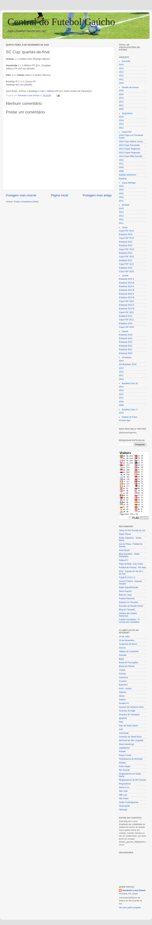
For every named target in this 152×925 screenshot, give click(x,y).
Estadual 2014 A (126, 286)
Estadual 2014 (125, 242)
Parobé (122, 751)
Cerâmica (123, 677)
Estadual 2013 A (126, 294)
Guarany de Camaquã (129, 714)
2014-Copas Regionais (129, 149)
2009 (121, 171)
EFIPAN (125, 205)
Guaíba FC (124, 703)
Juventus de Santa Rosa (130, 737)
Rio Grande (124, 770)
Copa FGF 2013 (126, 249)
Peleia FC (123, 560)
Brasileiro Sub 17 (130, 409)
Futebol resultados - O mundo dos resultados (129, 620)
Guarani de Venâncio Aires (131, 707)
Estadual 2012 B (126, 308)
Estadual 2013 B (126, 297)
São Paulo (124, 798)
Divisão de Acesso (130, 87)
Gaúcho (122, 692)
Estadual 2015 (125, 234)
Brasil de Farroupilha (128, 662)
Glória (122, 696)
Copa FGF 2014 (126, 238)
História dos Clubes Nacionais (128, 614)
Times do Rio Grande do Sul (132, 530)
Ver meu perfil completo (130, 907)
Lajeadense (124, 748)
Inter (121, 722)
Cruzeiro (123, 681)
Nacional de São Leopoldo (131, 740)
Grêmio (122, 700)
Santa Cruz (124, 787)
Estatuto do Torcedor (128, 602)
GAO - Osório (125, 688)
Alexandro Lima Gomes (134, 890)
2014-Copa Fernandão (129, 145)
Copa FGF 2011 (126, 264)
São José (123, 791)
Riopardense (125, 784)
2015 (121, 64)
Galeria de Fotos (129, 417)
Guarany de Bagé (127, 711)
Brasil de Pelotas (127, 666)
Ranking (123, 178)
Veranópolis (124, 806)
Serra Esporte (125, 591)
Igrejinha (123, 718)
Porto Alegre (124, 766)
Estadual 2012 (125, 253)
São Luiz (123, 795)
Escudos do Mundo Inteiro (131, 606)
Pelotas (122, 763)
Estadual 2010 (125, 268)
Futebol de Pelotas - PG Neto (132, 567)
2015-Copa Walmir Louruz (131, 141)
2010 (121, 83)
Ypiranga (123, 809)
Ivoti (121, 729)
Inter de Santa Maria (128, 726)
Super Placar (125, 534)
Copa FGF (127, 132)
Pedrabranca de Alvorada (130, 759)
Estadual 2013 (125, 245)
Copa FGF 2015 (126, 231)
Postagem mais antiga (97, 195)
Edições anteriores (127, 175)
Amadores (126, 357)
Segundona (127, 113)
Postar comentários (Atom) (26, 201)
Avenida (122, 655)
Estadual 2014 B (126, 290)
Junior (125, 227)
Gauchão (126, 61)
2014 (121, 68)
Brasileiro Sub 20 (130, 383)
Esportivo (123, 685)
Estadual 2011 (125, 260)
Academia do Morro (128, 644)
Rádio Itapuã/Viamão (128, 587)
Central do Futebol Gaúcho (61, 21)
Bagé (121, 659)
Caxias (122, 670)
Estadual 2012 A (126, 305)
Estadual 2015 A (126, 279)
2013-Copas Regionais (129, 152)
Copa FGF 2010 (126, 271)
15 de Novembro (126, 640)
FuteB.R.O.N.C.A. (127, 577)
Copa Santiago (129, 183)
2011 (121, 79)
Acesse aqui (124, 420)
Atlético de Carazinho (129, 651)
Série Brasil (124, 550)
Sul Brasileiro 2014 (127, 364)
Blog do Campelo (127, 609)
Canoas (122, 674)
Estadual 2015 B (126, 283)
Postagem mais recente (21, 195)
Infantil (125, 331)
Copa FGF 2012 (126, 256)
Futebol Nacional (127, 598)
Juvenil (125, 276)
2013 (121, 72)
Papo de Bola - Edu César (131, 564)
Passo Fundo (125, 755)
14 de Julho (124, 636)
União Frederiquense (128, 802)
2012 (121, 76)
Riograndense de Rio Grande (132, 780)
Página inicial (59, 195)
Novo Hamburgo (126, 744)
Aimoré (122, 648)
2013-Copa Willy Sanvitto (130, 156)
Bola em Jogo (125, 595)
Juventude (124, 733)
